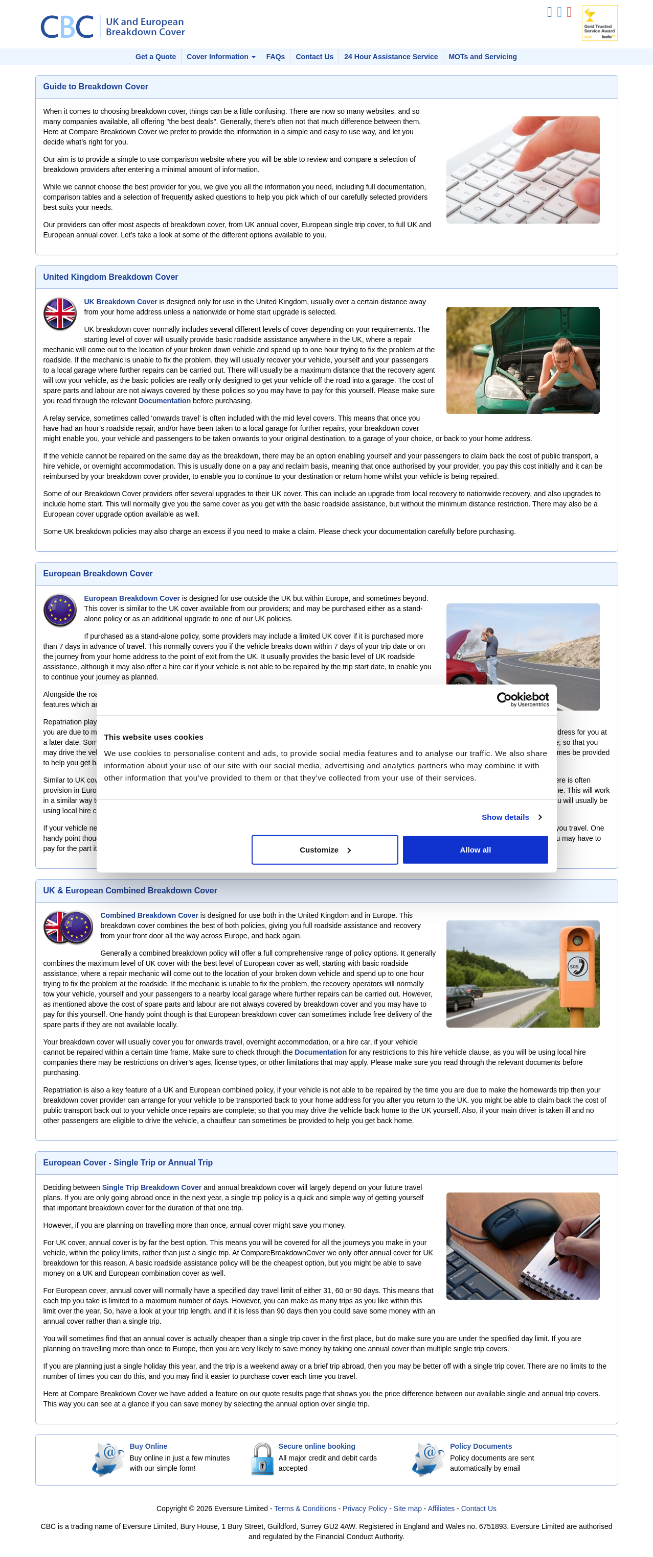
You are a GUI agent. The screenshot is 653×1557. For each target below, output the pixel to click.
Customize (325, 849)
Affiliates (441, 1508)
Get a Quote (156, 57)
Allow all (475, 849)
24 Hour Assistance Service (391, 57)
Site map (408, 1508)
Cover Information (221, 57)
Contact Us (314, 57)
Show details (505, 817)
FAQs (275, 57)
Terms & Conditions (305, 1508)
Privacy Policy (365, 1508)
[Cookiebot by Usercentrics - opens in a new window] (504, 700)
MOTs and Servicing (482, 57)
